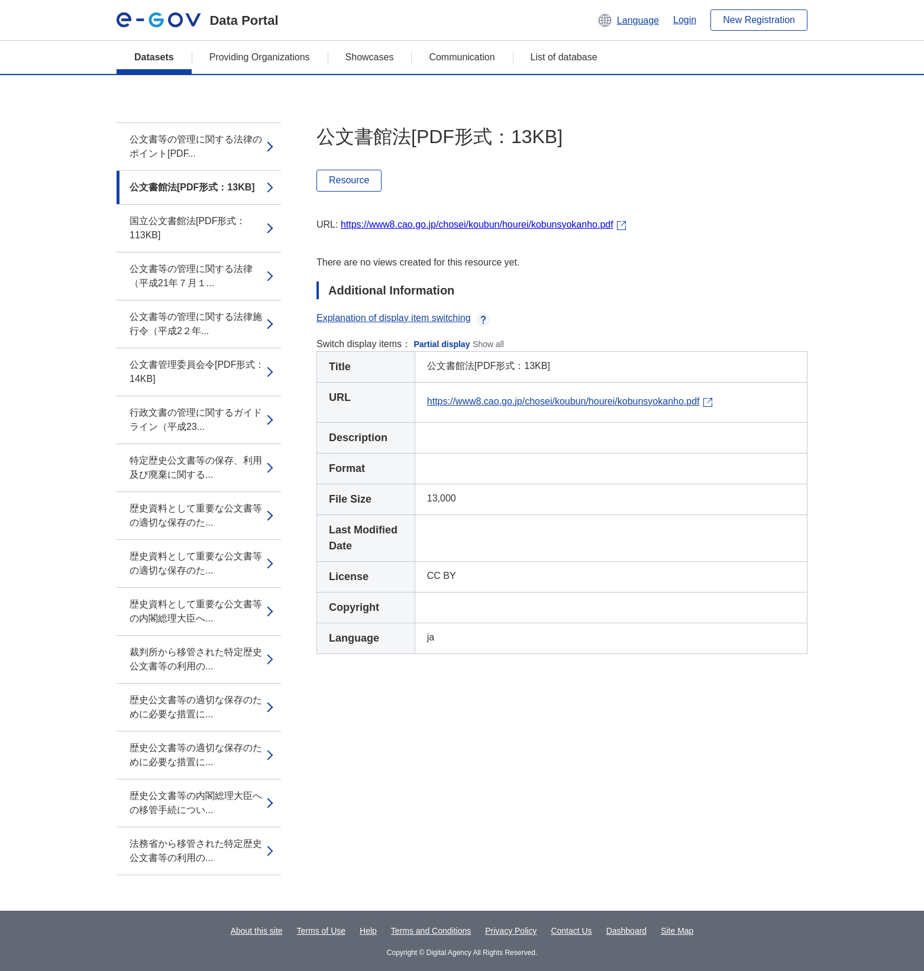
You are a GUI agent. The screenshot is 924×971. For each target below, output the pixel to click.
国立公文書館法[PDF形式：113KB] (187, 228)
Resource (349, 180)
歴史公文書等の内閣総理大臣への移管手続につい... (196, 803)
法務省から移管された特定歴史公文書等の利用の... (196, 851)
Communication (462, 57)
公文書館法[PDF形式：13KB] (192, 187)
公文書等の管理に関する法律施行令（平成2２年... (196, 324)
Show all (488, 344)
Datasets (154, 57)
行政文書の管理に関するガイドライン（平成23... (196, 419)
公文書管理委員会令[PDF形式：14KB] (197, 372)
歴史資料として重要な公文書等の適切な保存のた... (196, 515)
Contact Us (571, 931)
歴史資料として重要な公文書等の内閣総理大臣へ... (196, 611)
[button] (628, 20)
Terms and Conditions (431, 931)
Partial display (442, 344)
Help (368, 931)
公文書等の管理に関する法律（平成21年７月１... (191, 276)
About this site (257, 931)
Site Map (677, 931)
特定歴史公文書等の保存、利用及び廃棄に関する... (196, 467)
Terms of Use (321, 931)
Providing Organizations (259, 57)
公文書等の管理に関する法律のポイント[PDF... (196, 146)
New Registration (759, 20)
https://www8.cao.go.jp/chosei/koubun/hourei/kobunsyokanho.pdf (477, 224)
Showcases (369, 57)
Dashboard (626, 931)
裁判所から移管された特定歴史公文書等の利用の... (196, 659)
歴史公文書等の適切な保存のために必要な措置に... (196, 707)
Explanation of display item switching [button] (403, 318)
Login (684, 20)
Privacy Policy (511, 931)
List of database (564, 57)
